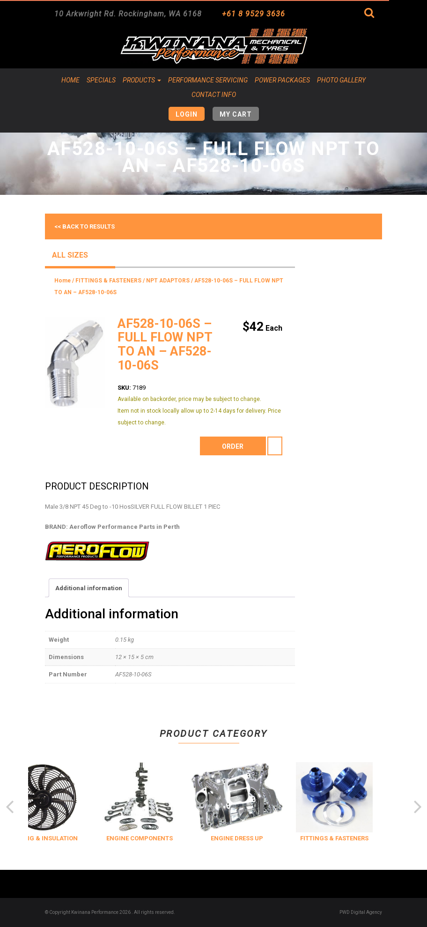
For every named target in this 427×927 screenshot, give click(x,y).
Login (187, 114)
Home (70, 80)
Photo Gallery (341, 80)
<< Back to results (84, 226)
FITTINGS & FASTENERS (108, 280)
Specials (101, 80)
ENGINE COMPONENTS (161, 838)
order (232, 446)
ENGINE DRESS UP (259, 838)
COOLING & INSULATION (64, 838)
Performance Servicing (208, 80)
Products (142, 80)
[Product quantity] (274, 446)
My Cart (236, 114)
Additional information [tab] (88, 588)
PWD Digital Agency (360, 912)
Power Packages (282, 80)
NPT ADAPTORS (168, 280)
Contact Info (213, 94)
